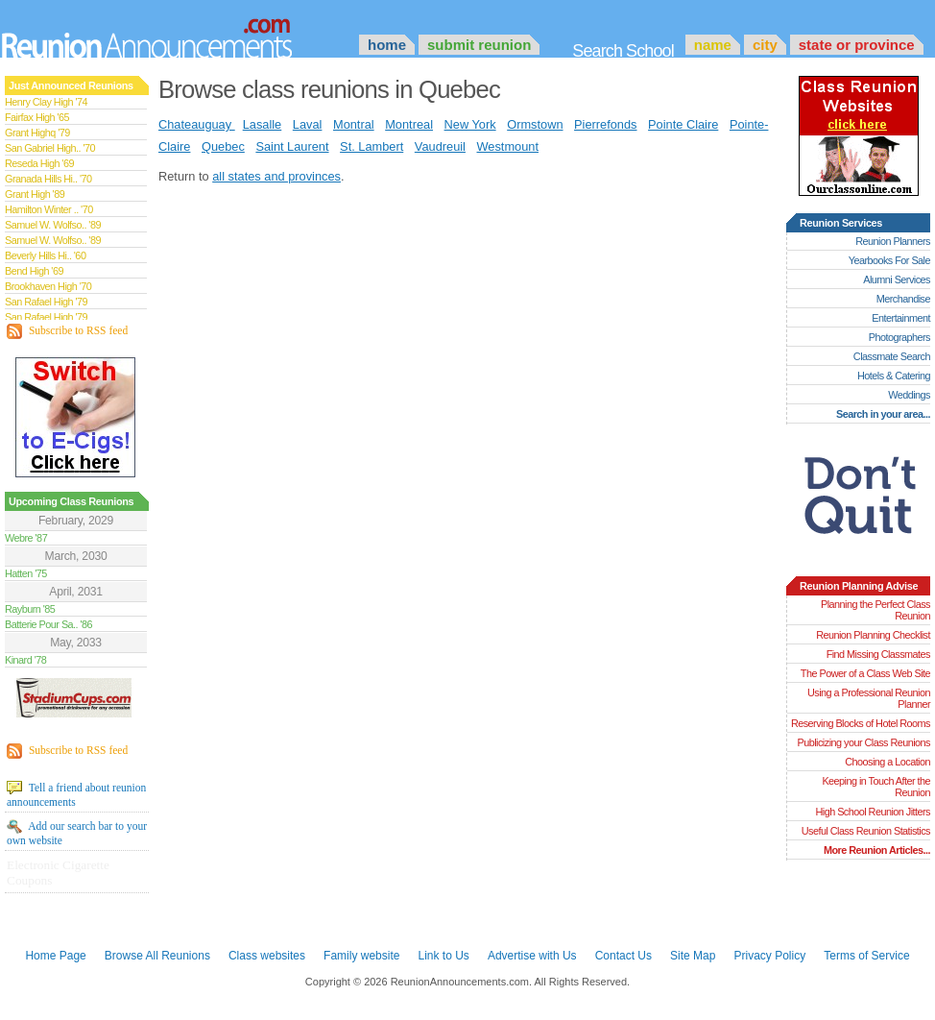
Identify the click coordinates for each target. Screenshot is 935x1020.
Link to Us (443, 955)
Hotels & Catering (893, 375)
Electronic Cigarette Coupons (58, 872)
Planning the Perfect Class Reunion (875, 609)
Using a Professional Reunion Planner (868, 698)
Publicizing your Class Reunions (864, 742)
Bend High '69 (34, 271)
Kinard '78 (25, 660)
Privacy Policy (770, 955)
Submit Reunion (479, 44)
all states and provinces (276, 176)
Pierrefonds (605, 124)
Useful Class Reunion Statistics (866, 831)
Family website (361, 955)
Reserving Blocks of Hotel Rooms (860, 723)
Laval (308, 124)
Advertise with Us (532, 955)
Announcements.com (173, 34)
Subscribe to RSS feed (67, 331)
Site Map (692, 955)
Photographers (899, 337)
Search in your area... (883, 414)
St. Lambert (371, 146)
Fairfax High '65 (37, 117)
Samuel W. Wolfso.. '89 (53, 225)
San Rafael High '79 (46, 301)
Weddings (909, 395)
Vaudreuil (440, 146)
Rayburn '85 (30, 609)
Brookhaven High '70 (48, 286)
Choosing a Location (887, 761)
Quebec (223, 146)
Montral (353, 124)
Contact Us (623, 955)
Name (712, 44)
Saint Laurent (291, 146)
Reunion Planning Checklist (873, 635)
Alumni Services (896, 279)
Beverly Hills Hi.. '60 (45, 255)
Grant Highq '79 (37, 132)
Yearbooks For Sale (889, 260)
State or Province (857, 44)
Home (387, 44)
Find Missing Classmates (878, 654)
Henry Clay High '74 (46, 102)
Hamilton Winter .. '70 (49, 209)
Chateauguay (196, 124)
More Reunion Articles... (877, 850)
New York (470, 124)
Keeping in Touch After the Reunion (876, 786)
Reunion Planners (892, 241)
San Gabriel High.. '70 (50, 148)
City (765, 44)
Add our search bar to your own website (77, 832)
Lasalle (262, 124)
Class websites (266, 955)
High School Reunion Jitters (872, 811)
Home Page (55, 955)
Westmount (508, 146)
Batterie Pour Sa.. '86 (48, 624)
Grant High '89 (34, 194)
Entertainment (901, 318)
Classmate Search (891, 356)
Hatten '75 (26, 573)
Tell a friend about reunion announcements (76, 794)
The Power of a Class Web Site (865, 673)
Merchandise (903, 298)
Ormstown (535, 124)
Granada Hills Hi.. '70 (48, 178)
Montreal (409, 124)
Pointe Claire (683, 124)
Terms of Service (866, 955)
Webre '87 (26, 538)
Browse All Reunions (157, 955)
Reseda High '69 (39, 163)
